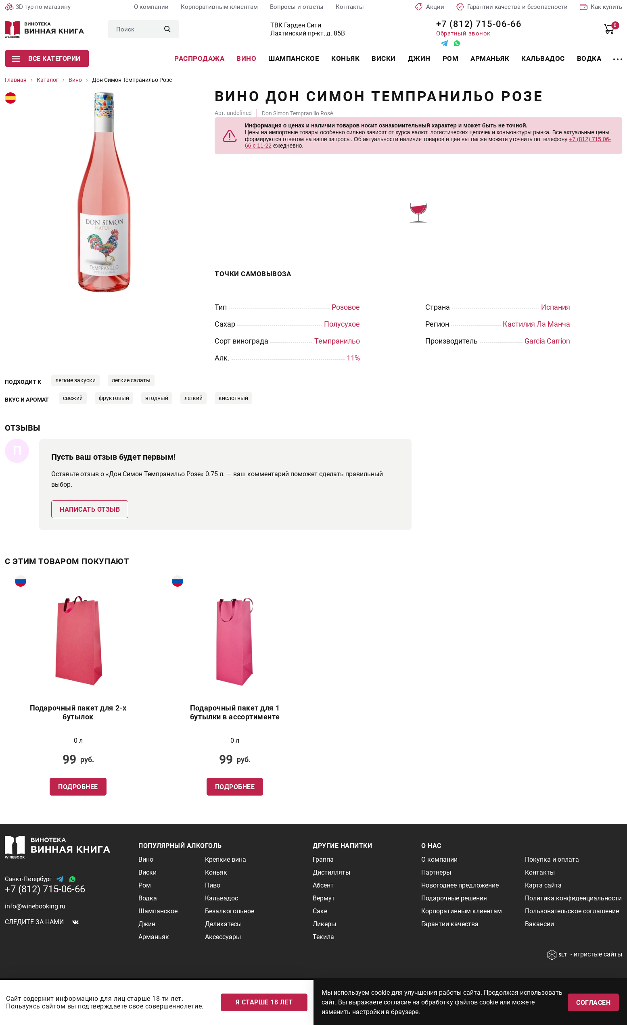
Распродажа (199, 58)
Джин (419, 58)
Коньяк (345, 58)
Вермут (324, 898)
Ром (451, 58)
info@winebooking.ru (35, 906)
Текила (323, 937)
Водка (589, 58)
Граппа (323, 859)
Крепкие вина (225, 859)
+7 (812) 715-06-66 (476, 24)
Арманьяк (489, 58)
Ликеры (324, 924)
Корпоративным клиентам (219, 6)
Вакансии (539, 924)
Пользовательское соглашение (572, 911)
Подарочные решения (454, 898)
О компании (151, 6)
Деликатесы (223, 924)
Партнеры (436, 872)
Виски (384, 58)
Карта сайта (543, 885)
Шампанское (293, 58)
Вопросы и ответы (297, 6)
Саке (320, 911)
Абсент (323, 885)
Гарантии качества (450, 924)
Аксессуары (223, 937)
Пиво (212, 885)
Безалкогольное (229, 911)
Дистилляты (331, 872)
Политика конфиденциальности (573, 898)
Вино (246, 58)
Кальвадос (543, 58)
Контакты (350, 6)
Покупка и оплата (552, 859)
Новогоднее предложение (460, 885)
